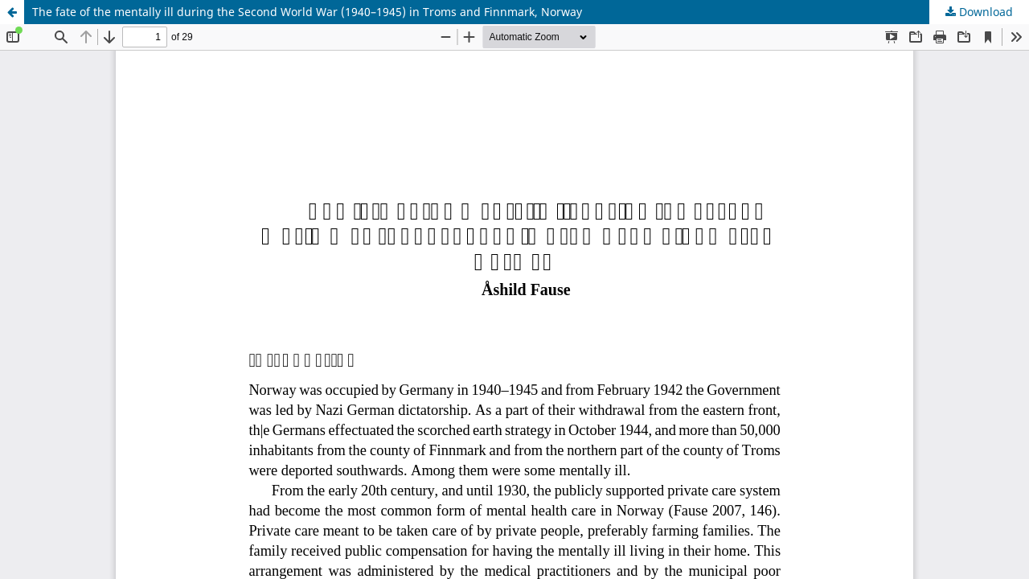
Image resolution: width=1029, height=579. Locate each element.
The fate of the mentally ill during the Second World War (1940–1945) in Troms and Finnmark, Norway (307, 11)
